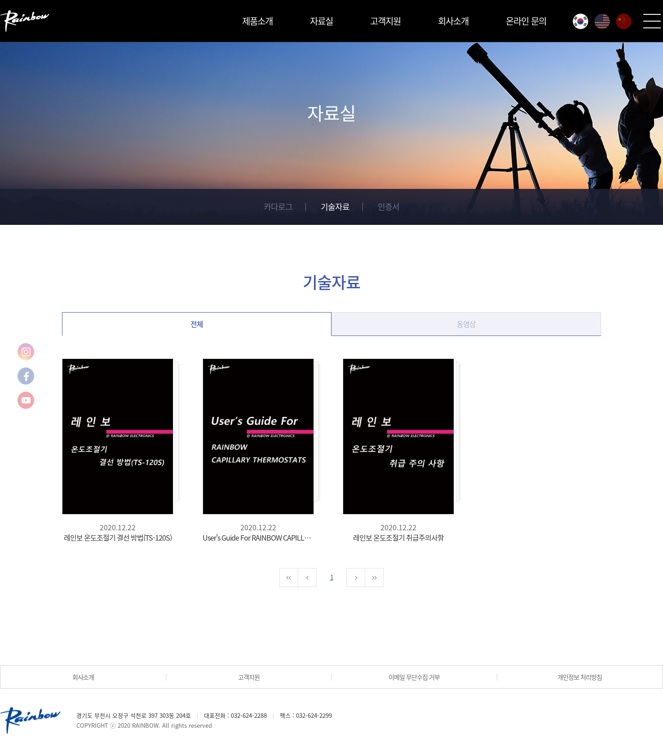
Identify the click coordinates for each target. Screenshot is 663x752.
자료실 (321, 20)
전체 (196, 323)
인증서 (388, 207)
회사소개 (453, 20)
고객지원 (385, 20)
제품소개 (257, 20)
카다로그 (278, 207)
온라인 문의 (526, 20)
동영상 (466, 323)
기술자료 (335, 207)
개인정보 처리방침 (579, 676)
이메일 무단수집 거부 (414, 676)
